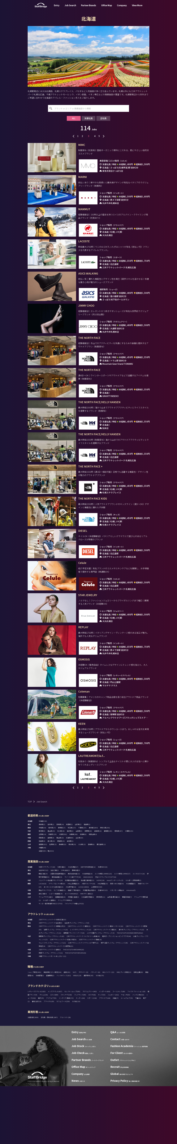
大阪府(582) (63, 892)
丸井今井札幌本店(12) (88, 925)
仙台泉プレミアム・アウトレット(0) (77, 981)
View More (137, 7)
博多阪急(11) (100, 955)
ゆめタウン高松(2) (86, 951)
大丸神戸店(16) (71, 945)
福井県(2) (70, 889)
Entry (56, 7)
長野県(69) (88, 889)
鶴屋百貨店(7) (127, 955)
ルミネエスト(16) (139, 931)
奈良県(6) (83, 892)
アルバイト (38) (65, 1075)
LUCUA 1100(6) (83, 945)
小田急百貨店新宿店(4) (58, 931)
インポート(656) (104, 1049)
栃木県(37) (52, 885)
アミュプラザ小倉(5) (46, 955)
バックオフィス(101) (64, 1033)
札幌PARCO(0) (102, 925)
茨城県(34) (42, 885)
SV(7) (74, 1030)
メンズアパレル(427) (55, 1049)
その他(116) (76, 1059)
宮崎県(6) (91, 902)
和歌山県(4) (93, 892)
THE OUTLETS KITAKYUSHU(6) (75, 1011)
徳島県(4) (42, 899)
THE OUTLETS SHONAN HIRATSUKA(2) (130, 991)
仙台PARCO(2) (43, 928)
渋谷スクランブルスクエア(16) (105, 935)
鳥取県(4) (42, 895)
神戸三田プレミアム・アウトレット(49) (114, 1001)
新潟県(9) (42, 889)
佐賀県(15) (53, 902)
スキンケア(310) (66, 1052)
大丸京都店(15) (102, 941)
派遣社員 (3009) (33, 1075)
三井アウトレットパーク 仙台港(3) (50, 981)
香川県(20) (51, 899)
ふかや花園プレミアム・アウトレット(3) (100, 991)
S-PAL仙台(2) (65, 928)
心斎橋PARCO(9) (96, 945)
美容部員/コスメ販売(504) (52, 1030)
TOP (30, 859)
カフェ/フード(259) (63, 1059)
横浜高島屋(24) (57, 935)
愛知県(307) (118, 889)
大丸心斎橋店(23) (73, 941)
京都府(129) (52, 892)
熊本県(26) (72, 902)
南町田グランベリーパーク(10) (73, 991)
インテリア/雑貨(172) (66, 1056)
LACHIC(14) (100, 938)
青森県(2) (42, 882)
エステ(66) (92, 1052)
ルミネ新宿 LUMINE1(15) (103, 931)
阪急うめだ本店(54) (117, 941)
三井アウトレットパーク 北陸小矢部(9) (63, 997)
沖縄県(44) (42, 905)
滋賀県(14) (42, 892)
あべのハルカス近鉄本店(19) (53, 945)
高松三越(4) (43, 951)
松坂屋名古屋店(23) (71, 938)
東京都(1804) (93, 885)
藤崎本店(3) (76, 928)
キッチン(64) (80, 1056)
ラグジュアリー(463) (90, 1049)
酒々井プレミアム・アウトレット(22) (131, 987)
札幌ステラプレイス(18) (47, 925)
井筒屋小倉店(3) (73, 955)
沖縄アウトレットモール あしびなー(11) (52, 1014)
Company (122, 7)
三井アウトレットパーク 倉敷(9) (50, 1007)
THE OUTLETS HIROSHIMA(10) (73, 1007)
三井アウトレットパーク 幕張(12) (79, 984)
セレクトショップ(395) (72, 1049)
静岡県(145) (108, 889)
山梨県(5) (79, 889)
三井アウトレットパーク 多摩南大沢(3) (52, 984)
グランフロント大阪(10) (57, 941)
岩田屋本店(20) (60, 955)
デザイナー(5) (83, 1030)
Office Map (106, 7)
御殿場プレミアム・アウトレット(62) (51, 994)
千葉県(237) (82, 885)
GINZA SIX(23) (88, 935)
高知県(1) (70, 899)
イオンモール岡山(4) (117, 948)
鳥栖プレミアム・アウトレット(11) (51, 1011)
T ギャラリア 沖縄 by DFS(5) (74, 961)
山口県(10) (79, 895)
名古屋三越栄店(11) (87, 938)
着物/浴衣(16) (36, 1059)
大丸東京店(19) (87, 931)
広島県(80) (69, 895)
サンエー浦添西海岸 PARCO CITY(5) (51, 961)
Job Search (70, 7)
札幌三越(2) (62, 925)
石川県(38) (61, 889)
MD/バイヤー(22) (108, 1030)
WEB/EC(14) (77, 1033)
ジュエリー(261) (113, 1052)
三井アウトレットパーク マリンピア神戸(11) (83, 1001)
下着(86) (138, 1056)
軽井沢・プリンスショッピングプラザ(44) (116, 994)
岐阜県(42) (98, 889)
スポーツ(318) (92, 1056)
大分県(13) (82, 902)
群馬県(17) (61, 885)
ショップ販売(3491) (34, 1030)
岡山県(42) (60, 895)
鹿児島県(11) (101, 902)
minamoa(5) (131, 948)
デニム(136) (44, 1052)
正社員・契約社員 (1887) (49, 1075)
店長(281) (67, 1030)
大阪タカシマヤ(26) (88, 941)
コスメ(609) (54, 1052)
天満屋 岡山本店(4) (89, 948)
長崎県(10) (62, 902)
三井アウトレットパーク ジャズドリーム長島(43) (83, 994)
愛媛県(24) (61, 899)
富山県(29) (51, 889)
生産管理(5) (40, 1033)
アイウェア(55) (51, 1056)
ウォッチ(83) (125, 1052)
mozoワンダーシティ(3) (115, 938)
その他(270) (100, 1033)
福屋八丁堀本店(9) (74, 948)
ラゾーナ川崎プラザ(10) (72, 935)
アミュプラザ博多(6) (65, 958)
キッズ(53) (101, 1052)
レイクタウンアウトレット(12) (80, 987)
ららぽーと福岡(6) (49, 958)
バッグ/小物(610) (138, 1052)
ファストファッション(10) (136, 1049)
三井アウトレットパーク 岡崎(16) (90, 997)
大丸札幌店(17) (73, 925)
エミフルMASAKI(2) (71, 951)
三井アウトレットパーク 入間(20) (104, 987)
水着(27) (116, 1056)
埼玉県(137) (72, 885)
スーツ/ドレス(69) (119, 1049)
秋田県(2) (69, 882)
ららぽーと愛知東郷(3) (133, 938)
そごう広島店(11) (60, 948)
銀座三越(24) (43, 931)
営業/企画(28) (138, 1030)
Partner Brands (88, 7)
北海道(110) (43, 879)
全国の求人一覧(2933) (46, 909)
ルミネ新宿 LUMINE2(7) (122, 931)
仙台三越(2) (55, 928)
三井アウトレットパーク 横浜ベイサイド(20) (108, 984)
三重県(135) (129, 889)
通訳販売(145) (88, 1033)
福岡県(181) (43, 902)
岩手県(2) (51, 882)
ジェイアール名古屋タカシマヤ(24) (51, 938)
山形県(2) (78, 882)
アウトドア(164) (104, 1056)
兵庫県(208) (73, 892)
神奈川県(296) (105, 885)
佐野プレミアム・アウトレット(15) (56, 987)
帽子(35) (41, 1056)
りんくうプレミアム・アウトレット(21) (52, 1001)
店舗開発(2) (50, 1033)
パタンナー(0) (95, 1030)
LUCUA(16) (42, 941)
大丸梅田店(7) (131, 941)
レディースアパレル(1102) (36, 1049)
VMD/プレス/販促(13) (124, 1030)
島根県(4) (51, 895)
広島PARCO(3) (103, 948)
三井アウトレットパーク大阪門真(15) (60, 1004)
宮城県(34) (60, 882)
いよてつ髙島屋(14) (56, 951)
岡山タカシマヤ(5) (45, 948)
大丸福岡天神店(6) (87, 955)
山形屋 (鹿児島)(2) (113, 955)
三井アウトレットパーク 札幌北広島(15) (52, 977)
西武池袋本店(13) (74, 931)
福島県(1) (87, 882)
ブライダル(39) (49, 1059)
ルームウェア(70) (127, 1056)
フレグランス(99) (80, 1052)
